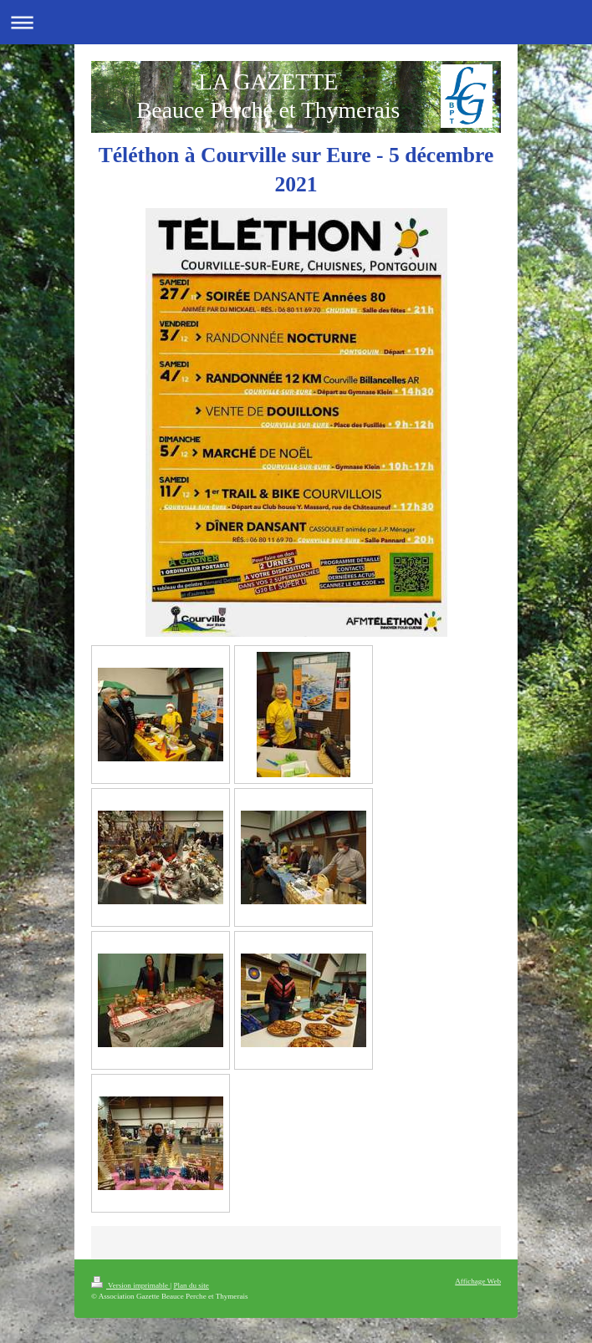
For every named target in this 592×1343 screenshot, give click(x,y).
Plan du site (190, 1285)
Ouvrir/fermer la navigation (296, 22)
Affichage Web (478, 1281)
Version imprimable (130, 1285)
